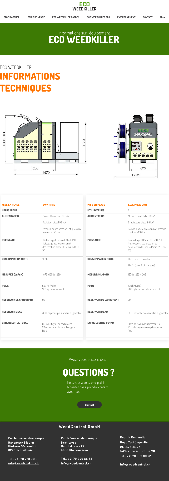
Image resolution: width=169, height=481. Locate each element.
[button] (98, 17)
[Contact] (89, 404)
